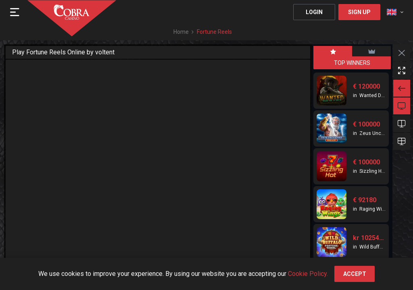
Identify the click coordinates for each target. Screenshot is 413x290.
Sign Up (359, 12)
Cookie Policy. (308, 274)
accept (354, 274)
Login (314, 12)
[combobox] (395, 12)
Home (181, 32)
